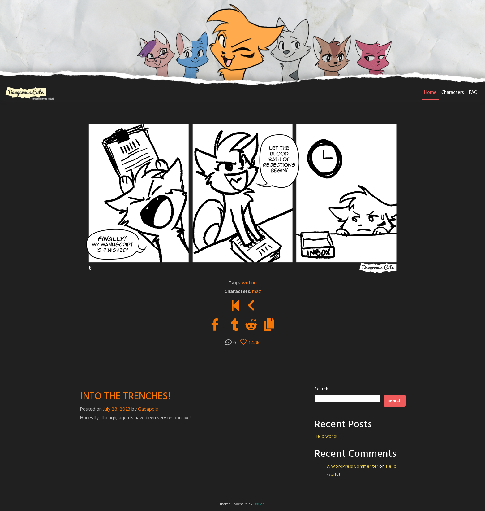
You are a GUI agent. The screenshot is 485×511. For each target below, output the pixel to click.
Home (430, 93)
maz (256, 292)
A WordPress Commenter (352, 466)
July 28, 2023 (116, 409)
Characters (452, 93)
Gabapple (148, 409)
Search (321, 389)
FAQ (473, 93)
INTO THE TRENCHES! (125, 396)
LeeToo (259, 504)
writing (249, 283)
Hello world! (326, 436)
